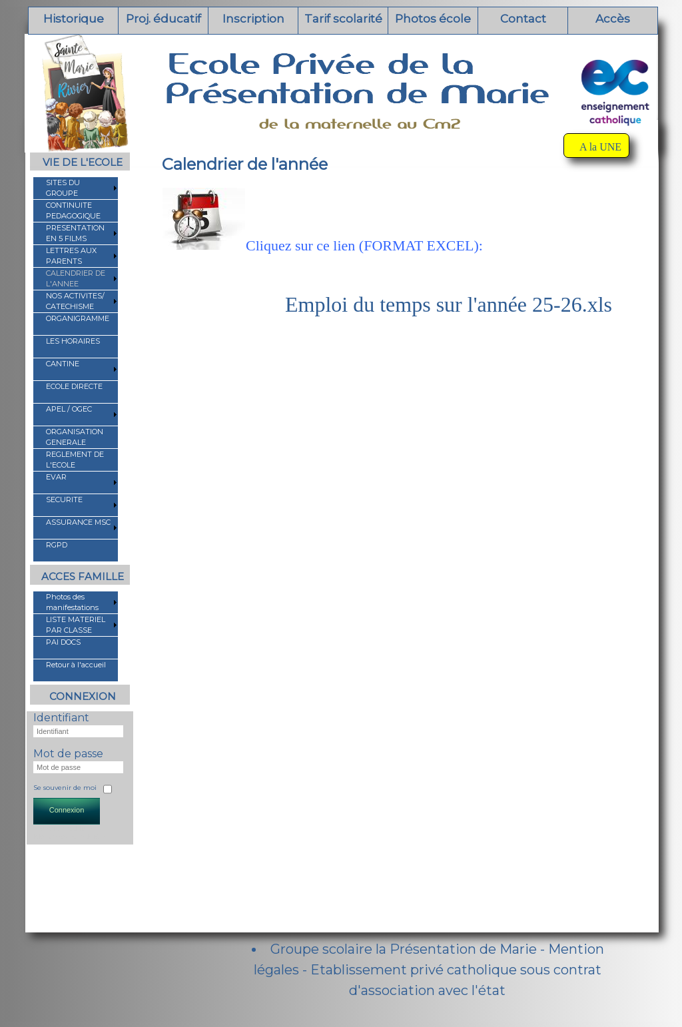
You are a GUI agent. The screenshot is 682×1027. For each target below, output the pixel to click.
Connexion (67, 810)
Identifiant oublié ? (63, 829)
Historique (73, 18)
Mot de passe (68, 753)
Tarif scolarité (343, 18)
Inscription (253, 18)
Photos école (433, 18)
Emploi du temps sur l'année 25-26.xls (448, 304)
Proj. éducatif (163, 18)
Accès (612, 18)
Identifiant (61, 717)
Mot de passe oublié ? (70, 837)
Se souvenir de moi (65, 787)
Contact (523, 18)
